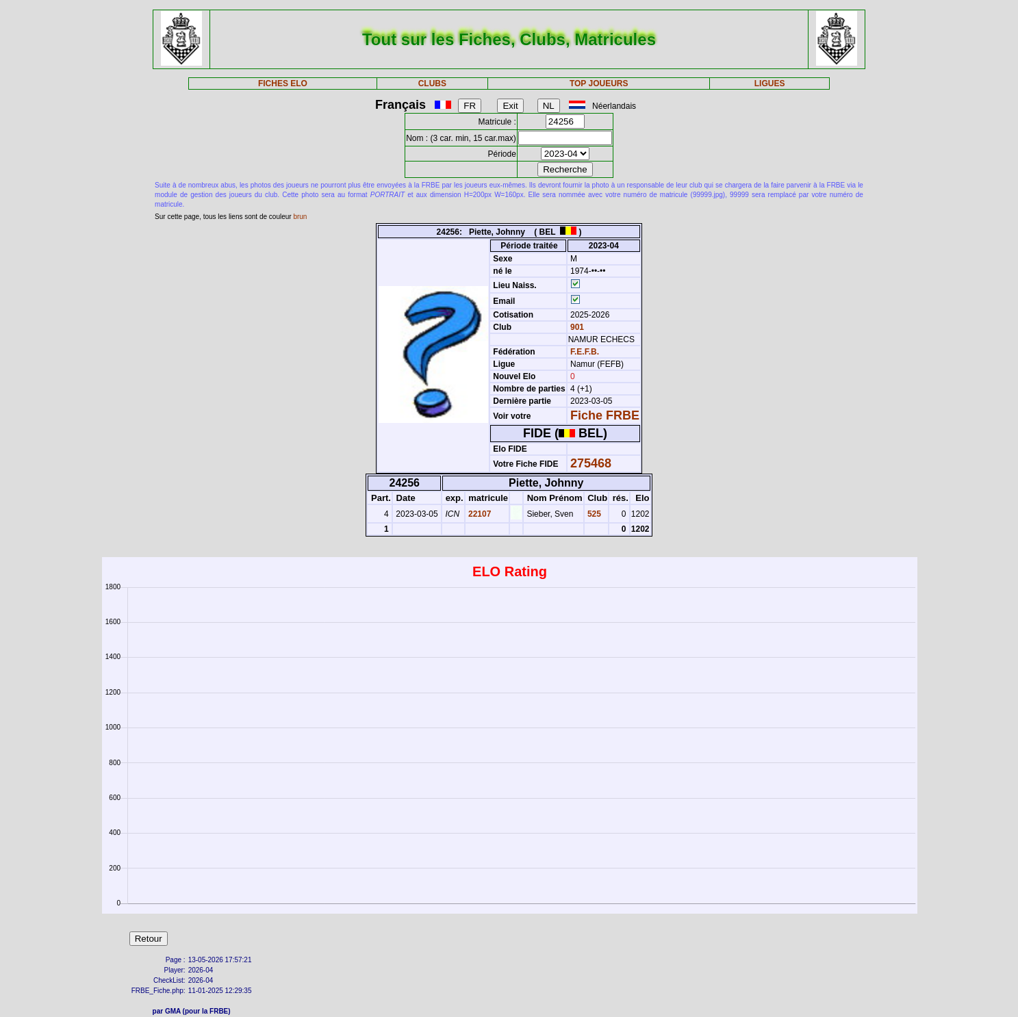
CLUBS (432, 83)
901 (576, 327)
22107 (479, 514)
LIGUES (769, 83)
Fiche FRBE (604, 415)
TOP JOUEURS (599, 83)
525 (593, 514)
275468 (590, 463)
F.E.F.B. (584, 352)
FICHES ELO (282, 83)
